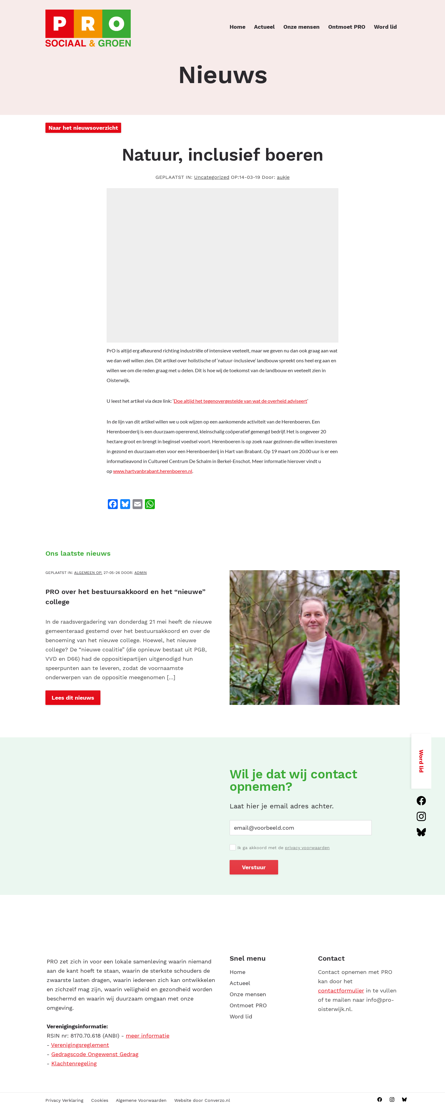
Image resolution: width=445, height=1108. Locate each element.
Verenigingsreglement (80, 1045)
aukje (283, 177)
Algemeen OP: (88, 573)
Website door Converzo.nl (202, 1100)
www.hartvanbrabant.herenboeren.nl (152, 471)
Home (237, 26)
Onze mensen (301, 26)
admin (140, 573)
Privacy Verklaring (64, 1100)
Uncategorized (211, 177)
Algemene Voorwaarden (141, 1100)
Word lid (385, 26)
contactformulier (341, 990)
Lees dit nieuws (73, 697)
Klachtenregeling (74, 1063)
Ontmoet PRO (346, 26)
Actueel (264, 26)
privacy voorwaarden (307, 847)
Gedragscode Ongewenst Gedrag (94, 1054)
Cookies (99, 1100)
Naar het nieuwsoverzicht (83, 127)
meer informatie (147, 1035)
